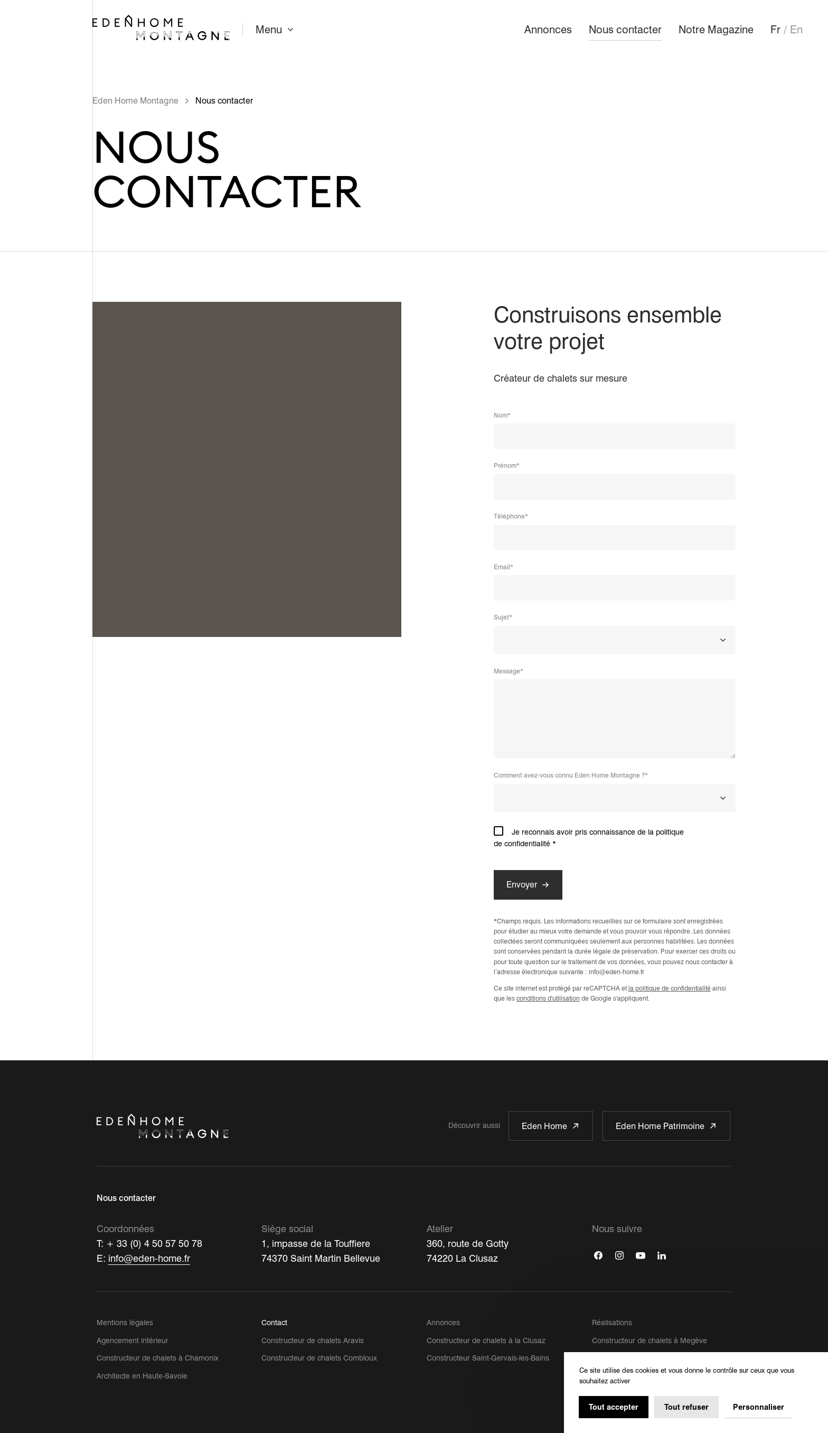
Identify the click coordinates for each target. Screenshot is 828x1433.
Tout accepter (613, 1406)
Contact (274, 1322)
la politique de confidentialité (669, 988)
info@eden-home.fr (149, 1258)
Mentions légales (125, 1322)
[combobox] (615, 640)
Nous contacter (625, 29)
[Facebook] (598, 1255)
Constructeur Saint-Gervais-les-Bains (488, 1358)
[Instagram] (619, 1255)
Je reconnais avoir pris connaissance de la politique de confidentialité (615, 837)
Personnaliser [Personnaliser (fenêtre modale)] (758, 1406)
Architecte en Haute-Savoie (142, 1376)
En (796, 29)
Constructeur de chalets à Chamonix (158, 1358)
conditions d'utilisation (548, 998)
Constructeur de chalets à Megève (649, 1340)
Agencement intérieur (132, 1340)
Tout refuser (686, 1406)
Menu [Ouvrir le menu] (276, 29)
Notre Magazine (716, 29)
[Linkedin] (661, 1255)
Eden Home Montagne (135, 101)
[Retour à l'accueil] (161, 27)
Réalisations (612, 1322)
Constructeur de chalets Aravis (312, 1340)
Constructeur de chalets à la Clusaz (486, 1340)
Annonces (548, 29)
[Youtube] (640, 1255)
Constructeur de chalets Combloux (319, 1358)
